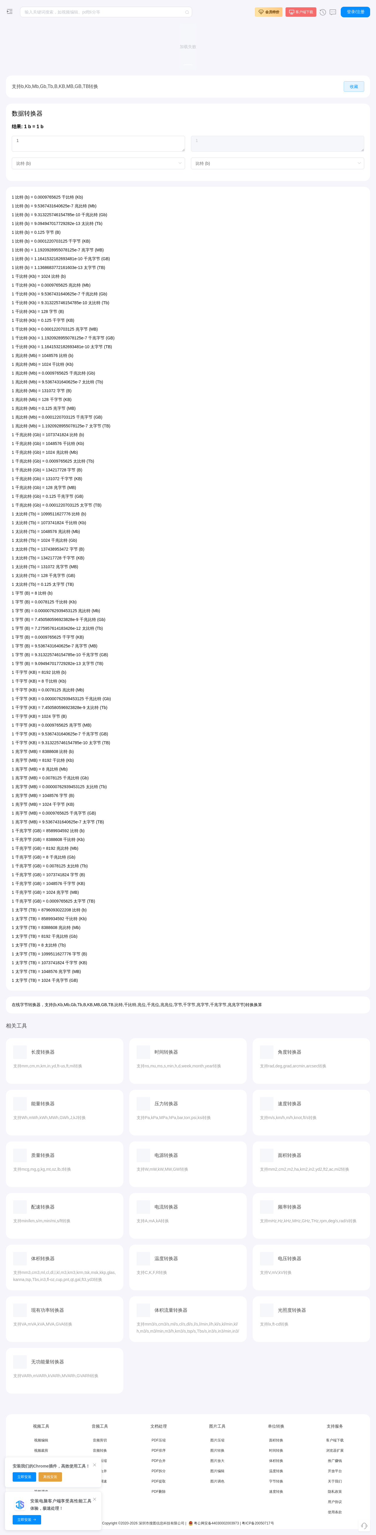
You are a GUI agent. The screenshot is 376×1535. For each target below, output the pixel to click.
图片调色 (217, 1481)
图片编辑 (217, 1471)
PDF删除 (159, 1492)
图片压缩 (217, 1440)
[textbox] (106, 12)
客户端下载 (335, 1440)
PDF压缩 (159, 1440)
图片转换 (217, 1450)
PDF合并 (159, 1461)
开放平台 (335, 1471)
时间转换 (276, 1450)
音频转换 (100, 1450)
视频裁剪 (41, 1450)
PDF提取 (159, 1481)
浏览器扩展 (335, 1450)
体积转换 (276, 1461)
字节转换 (276, 1481)
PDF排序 (159, 1450)
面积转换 (276, 1440)
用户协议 (335, 1502)
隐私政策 (335, 1492)
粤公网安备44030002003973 (213, 1523)
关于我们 (335, 1481)
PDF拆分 (159, 1471)
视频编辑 (41, 1440)
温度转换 (276, 1471)
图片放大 (217, 1461)
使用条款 (335, 1512)
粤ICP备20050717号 (258, 1523)
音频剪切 (100, 1440)
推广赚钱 (335, 1461)
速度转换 (276, 1492)
